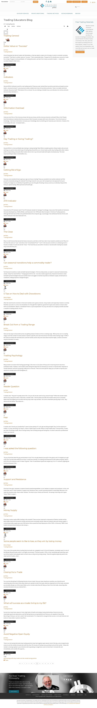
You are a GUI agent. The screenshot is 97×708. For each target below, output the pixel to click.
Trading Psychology (13, 355)
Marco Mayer (7, 297)
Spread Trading (57, 694)
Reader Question (11, 386)
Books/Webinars (67, 13)
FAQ (85, 694)
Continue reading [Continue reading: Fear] (9, 435)
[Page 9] (29, 663)
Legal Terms (80, 694)
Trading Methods (53, 13)
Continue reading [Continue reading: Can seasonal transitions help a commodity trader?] (9, 281)
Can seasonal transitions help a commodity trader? (28, 263)
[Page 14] (42, 663)
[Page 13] (39, 663)
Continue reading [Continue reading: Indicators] (9, 95)
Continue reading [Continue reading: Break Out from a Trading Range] (9, 343)
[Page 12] (37, 663)
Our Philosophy (36, 694)
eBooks (77, 13)
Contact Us (28, 694)
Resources (73, 694)
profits (12, 658)
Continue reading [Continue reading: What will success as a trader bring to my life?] (9, 621)
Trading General (11, 36)
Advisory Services (23, 13)
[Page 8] (27, 663)
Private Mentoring (37, 13)
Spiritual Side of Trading (46, 694)
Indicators (8, 77)
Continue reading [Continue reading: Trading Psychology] (9, 374)
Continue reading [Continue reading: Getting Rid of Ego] (9, 188)
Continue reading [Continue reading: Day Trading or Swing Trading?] (9, 157)
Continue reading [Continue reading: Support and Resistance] (9, 497)
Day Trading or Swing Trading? (18, 139)
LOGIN (84, 1)
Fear (6, 417)
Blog (69, 1)
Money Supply (10, 510)
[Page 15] (45, 663)
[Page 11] (34, 663)
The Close (8, 232)
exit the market (24, 658)
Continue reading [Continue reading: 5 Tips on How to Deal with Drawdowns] (9, 312)
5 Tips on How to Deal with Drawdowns (22, 294)
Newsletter (76, 1)
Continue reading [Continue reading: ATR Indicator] (9, 219)
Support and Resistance (15, 479)
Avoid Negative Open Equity (17, 634)
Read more (14, 691)
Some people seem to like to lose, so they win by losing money (33, 541)
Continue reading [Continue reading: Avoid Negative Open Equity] (9, 652)
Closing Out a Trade (13, 572)
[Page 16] (48, 663)
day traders (17, 658)
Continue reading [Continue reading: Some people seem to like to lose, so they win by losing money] (9, 559)
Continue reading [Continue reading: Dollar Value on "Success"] (9, 64)
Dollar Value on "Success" (15, 46)
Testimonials (66, 694)
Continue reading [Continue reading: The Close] (9, 250)
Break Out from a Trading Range (19, 324)
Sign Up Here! (80, 52)
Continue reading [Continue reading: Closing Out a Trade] (9, 590)
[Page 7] (24, 663)
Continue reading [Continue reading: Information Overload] (9, 126)
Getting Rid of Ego (12, 170)
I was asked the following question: (20, 448)
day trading (7, 658)
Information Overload (14, 108)
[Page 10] (31, 663)
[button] (64, 26)
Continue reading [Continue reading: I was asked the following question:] (9, 466)
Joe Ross (6, 50)
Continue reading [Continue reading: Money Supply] (9, 528)
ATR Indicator (10, 201)
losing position (33, 658)
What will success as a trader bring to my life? (25, 603)
